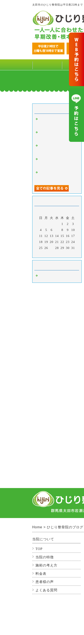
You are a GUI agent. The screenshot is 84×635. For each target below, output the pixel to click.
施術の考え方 (46, 565)
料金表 (40, 573)
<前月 (48, 253)
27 (51, 248)
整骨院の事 (47, 276)
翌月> (65, 253)
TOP (47, 65)
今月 (56, 253)
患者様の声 (44, 582)
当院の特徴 (44, 557)
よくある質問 (46, 590)
